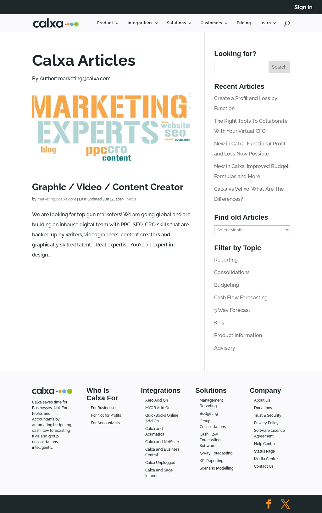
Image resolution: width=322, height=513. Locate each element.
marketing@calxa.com (56, 199)
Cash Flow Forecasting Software (210, 440)
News (131, 199)
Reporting (226, 260)
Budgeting (226, 285)
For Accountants (105, 423)
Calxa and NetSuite (162, 442)
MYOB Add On (157, 408)
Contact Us (264, 466)
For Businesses (104, 408)
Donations (263, 408)
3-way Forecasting (216, 453)
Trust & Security (267, 415)
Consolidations (232, 272)
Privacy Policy (266, 423)
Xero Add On (156, 400)
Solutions (176, 23)
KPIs (219, 323)
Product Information (238, 335)
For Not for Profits (106, 415)
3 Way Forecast (232, 310)
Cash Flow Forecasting (241, 298)
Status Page (264, 451)
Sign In (303, 7)
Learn (265, 23)
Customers (211, 23)
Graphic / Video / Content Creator (107, 186)
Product (105, 23)
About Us (262, 400)
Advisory (224, 348)
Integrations (140, 23)
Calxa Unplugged (160, 462)
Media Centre (266, 459)
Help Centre (264, 444)
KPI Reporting (211, 461)
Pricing (244, 23)
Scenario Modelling (216, 468)
